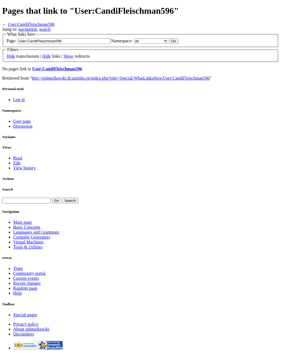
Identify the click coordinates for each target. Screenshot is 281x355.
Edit (17, 163)
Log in (19, 99)
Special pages (25, 314)
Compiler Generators (31, 237)
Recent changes (27, 283)
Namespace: (122, 40)
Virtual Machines (28, 242)
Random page (25, 288)
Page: (11, 40)
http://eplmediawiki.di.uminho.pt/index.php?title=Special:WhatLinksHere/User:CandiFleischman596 (121, 78)
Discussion (22, 126)
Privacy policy (26, 324)
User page (22, 121)
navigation (28, 29)
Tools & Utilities (28, 247)
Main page (22, 222)
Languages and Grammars (36, 232)
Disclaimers (23, 334)
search (44, 29)
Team (18, 268)
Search (7, 189)
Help (17, 293)
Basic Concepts (26, 227)
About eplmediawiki (31, 329)
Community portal (29, 273)
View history (24, 168)
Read (17, 158)
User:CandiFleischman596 (31, 24)
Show (68, 56)
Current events (26, 278)
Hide (11, 56)
